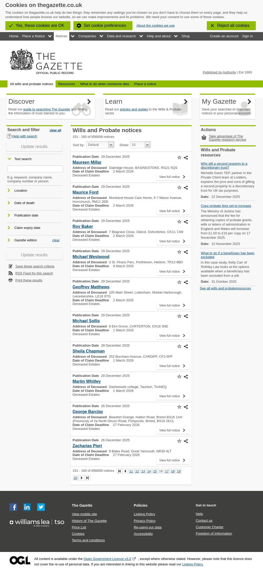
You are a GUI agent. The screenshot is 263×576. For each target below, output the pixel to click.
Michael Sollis (86, 321)
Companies (87, 36)
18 (173, 471)
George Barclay (88, 411)
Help (199, 514)
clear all (55, 130)
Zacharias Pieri (87, 446)
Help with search (21, 136)
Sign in (247, 36)
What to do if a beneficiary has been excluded (227, 255)
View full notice (169, 176)
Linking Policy (144, 514)
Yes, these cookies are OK (40, 25)
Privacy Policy (144, 521)
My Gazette (219, 101)
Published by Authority (219, 72)
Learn (114, 101)
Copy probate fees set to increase (226, 206)
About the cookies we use (155, 25)
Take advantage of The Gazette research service (227, 137)
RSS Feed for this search (34, 273)
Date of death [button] (24, 203)
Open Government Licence (20, 560)
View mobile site (84, 514)
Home (14, 36)
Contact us (204, 520)
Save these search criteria (35, 266)
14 (149, 471)
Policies (140, 505)
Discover (22, 101)
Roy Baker (83, 226)
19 (179, 471)
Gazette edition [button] (25, 240)
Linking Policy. (193, 564)
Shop (186, 36)
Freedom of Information (214, 533)
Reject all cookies (233, 25)
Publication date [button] (26, 215)
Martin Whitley (87, 381)
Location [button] (20, 190)
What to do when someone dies (104, 84)
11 (131, 471)
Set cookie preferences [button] (105, 25)
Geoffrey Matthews (91, 287)
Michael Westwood (91, 257)
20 (75, 478)
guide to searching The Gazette (46, 109)
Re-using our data (147, 527)
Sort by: (79, 145)
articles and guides (134, 109)
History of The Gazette (89, 521)
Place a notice (145, 84)
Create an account (224, 36)
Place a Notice (33, 36)
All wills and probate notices (31, 84)
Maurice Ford (86, 192)
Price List (79, 527)
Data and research (121, 36)
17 (167, 471)
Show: (124, 145)
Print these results (29, 280)
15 (155, 471)
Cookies (78, 534)
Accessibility (143, 534)
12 (137, 471)
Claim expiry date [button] (27, 228)
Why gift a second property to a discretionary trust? (224, 165)
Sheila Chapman (89, 351)
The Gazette (82, 505)
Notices (61, 36)
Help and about (159, 36)
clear (55, 240)
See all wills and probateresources (225, 288)
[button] (179, 157)
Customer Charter (209, 527)
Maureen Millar (87, 162)
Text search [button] (23, 159)
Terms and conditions (88, 540)
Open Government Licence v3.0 (107, 559)
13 (143, 471)
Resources (66, 84)
